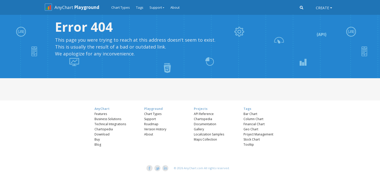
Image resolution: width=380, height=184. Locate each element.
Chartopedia (103, 129)
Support (150, 119)
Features (100, 114)
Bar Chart (250, 114)
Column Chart (253, 119)
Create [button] (322, 7)
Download (102, 134)
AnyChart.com (193, 168)
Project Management (258, 134)
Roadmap (151, 124)
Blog (97, 144)
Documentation (205, 124)
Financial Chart (254, 124)
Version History (155, 129)
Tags (139, 7)
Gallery (199, 129)
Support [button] (156, 7)
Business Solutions (107, 119)
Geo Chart (250, 129)
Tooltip (248, 144)
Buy (97, 139)
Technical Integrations (110, 124)
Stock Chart (251, 139)
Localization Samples (209, 134)
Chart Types (120, 7)
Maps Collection (205, 139)
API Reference (204, 114)
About (175, 7)
